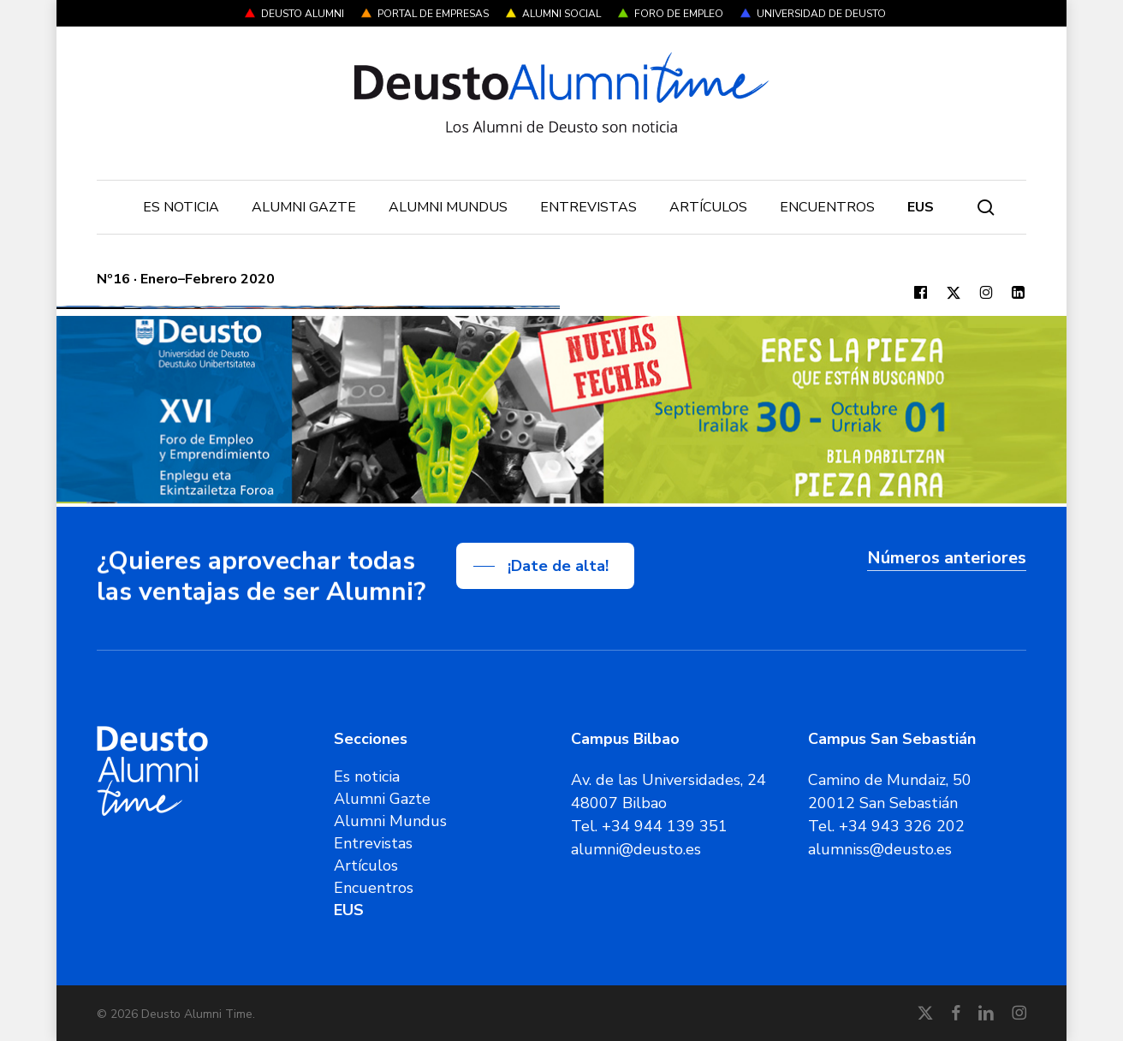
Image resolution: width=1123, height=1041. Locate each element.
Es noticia (367, 776)
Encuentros (373, 887)
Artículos (366, 865)
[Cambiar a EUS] (920, 207)
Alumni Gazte (382, 798)
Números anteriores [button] (946, 557)
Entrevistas (373, 843)
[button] (545, 566)
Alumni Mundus (390, 821)
